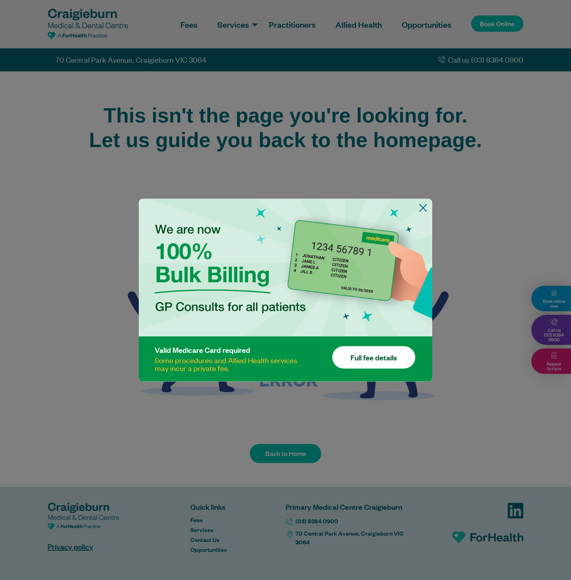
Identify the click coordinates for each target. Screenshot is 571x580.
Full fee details (374, 357)
